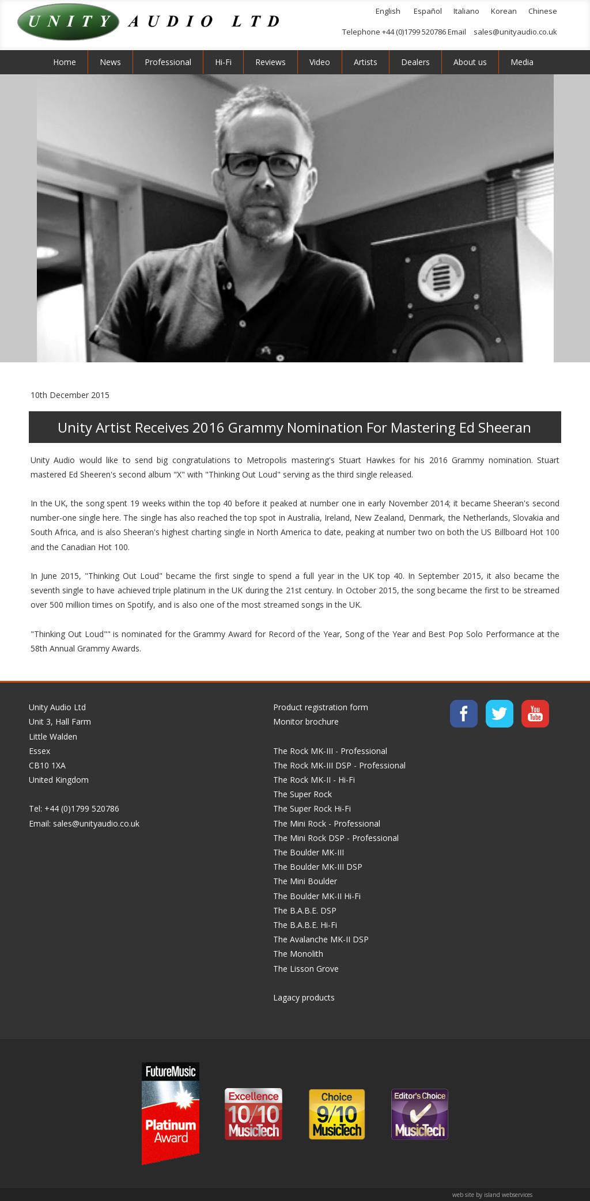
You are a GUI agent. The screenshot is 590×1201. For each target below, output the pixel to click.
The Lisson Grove (306, 968)
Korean (504, 11)
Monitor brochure (306, 721)
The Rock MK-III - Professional (330, 750)
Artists (365, 61)
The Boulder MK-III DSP (317, 866)
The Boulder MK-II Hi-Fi (317, 896)
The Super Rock (302, 794)
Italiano (466, 11)
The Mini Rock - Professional (326, 823)
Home (64, 61)
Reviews (270, 61)
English (388, 11)
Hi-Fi (223, 61)
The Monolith (298, 953)
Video (319, 61)
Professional (168, 61)
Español (428, 11)
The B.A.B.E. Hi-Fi (305, 924)
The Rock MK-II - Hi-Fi (314, 779)
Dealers (415, 61)
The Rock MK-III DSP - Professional (339, 765)
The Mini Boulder (305, 881)
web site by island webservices (492, 1195)
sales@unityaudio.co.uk (515, 31)
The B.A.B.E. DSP (304, 910)
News (110, 61)
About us (470, 61)
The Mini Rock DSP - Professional (336, 837)
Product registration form (320, 707)
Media (522, 61)
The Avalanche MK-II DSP (321, 939)
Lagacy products (304, 997)
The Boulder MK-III (308, 852)
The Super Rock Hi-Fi (312, 808)
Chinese (542, 11)
